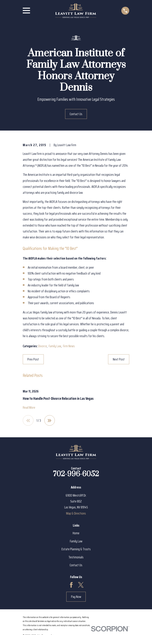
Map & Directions (76, 513)
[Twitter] (81, 585)
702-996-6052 (76, 474)
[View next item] (49, 420)
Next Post (119, 359)
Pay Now (76, 596)
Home (76, 533)
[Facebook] (71, 585)
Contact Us (76, 114)
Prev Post (33, 359)
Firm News (69, 346)
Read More (29, 407)
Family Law (55, 346)
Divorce (42, 346)
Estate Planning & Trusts (76, 549)
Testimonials (76, 557)
